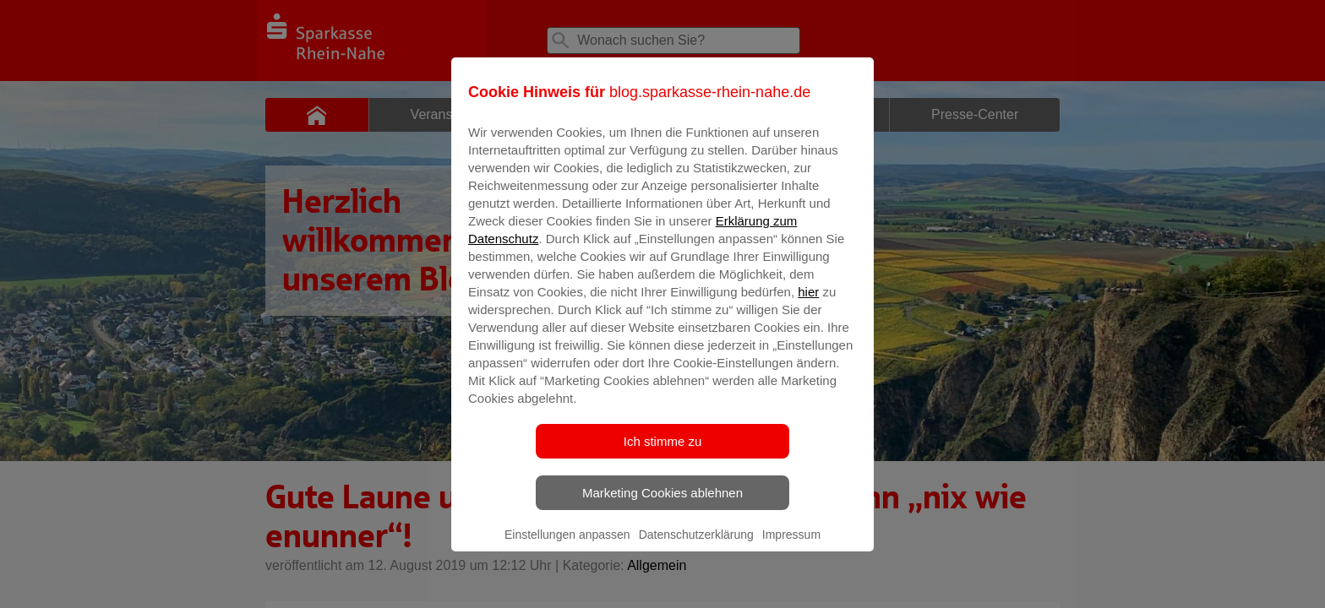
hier (808, 303)
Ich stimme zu (663, 453)
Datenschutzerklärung (696, 546)
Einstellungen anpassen (567, 546)
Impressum (791, 546)
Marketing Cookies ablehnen (662, 504)
